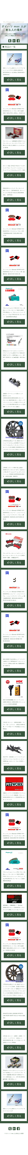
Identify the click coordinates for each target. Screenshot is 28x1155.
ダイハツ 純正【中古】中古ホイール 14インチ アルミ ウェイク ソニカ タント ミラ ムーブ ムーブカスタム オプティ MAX (14, 168)
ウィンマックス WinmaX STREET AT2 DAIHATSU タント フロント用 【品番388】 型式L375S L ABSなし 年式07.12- (14, 111)
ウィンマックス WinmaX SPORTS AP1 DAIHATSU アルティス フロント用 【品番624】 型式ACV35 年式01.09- (14, 272)
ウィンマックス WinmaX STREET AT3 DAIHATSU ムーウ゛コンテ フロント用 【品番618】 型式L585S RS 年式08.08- (14, 836)
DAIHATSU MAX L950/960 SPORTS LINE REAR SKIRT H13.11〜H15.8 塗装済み (14, 1016)
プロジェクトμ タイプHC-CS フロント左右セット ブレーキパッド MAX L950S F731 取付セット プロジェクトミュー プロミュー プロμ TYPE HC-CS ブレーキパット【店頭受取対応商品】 (14, 312)
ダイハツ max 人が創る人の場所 (15, 1133)
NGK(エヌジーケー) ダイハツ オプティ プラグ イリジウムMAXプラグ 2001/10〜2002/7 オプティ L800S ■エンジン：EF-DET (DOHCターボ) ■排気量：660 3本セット (14, 355)
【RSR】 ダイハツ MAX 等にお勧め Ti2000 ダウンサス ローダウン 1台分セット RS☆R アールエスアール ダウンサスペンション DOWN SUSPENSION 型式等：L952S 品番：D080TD (14, 472)
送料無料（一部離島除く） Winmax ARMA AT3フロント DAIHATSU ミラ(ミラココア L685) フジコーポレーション (14, 907)
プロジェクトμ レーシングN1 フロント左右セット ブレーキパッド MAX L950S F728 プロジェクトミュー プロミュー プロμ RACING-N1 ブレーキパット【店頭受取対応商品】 (14, 876)
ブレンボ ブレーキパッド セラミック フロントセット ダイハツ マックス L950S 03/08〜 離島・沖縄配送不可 (14, 555)
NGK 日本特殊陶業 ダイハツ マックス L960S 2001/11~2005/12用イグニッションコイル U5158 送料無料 (14, 702)
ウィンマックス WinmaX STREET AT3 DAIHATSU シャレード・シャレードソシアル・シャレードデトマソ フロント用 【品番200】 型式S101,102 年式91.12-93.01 (14, 515)
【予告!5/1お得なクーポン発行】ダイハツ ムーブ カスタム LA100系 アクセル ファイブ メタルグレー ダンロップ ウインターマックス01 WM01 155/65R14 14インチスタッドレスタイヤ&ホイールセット (14, 445)
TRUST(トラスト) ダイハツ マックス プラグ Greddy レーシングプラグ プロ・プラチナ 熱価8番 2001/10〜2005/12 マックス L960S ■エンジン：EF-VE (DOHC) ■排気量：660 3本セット (14, 1075)
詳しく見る (14, 79)
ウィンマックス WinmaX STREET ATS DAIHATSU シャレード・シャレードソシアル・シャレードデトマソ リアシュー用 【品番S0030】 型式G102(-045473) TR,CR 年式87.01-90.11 (14, 596)
